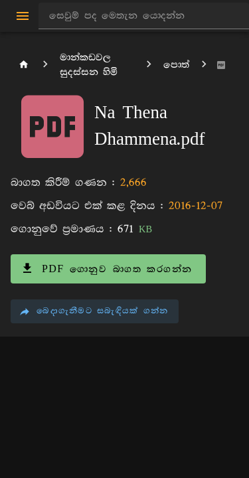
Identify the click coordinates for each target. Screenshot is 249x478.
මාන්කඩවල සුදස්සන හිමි (89, 65)
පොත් (176, 64)
